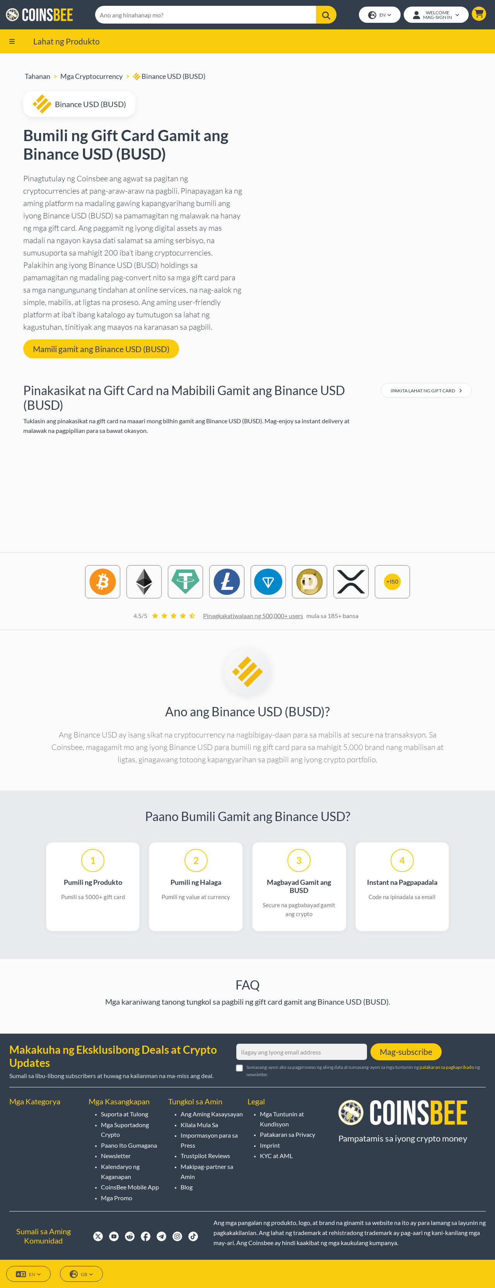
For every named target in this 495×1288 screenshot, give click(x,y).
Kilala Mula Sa (199, 1124)
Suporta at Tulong (124, 1114)
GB (81, 1274)
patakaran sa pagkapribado (447, 1067)
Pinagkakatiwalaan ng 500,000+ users (253, 616)
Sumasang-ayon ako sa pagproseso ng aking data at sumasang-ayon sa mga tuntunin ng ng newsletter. (363, 1070)
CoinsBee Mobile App (130, 1187)
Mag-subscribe (406, 1051)
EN (379, 16)
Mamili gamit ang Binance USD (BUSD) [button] (101, 349)
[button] (478, 14)
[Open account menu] (435, 15)
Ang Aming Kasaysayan (212, 1114)
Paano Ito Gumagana (129, 1145)
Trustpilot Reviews (205, 1155)
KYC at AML (276, 1155)
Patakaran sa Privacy (287, 1134)
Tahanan (37, 77)
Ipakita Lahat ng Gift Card (426, 391)
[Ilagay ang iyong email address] (301, 1051)
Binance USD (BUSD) (169, 77)
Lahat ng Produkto (66, 41)
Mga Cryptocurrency (91, 77)
